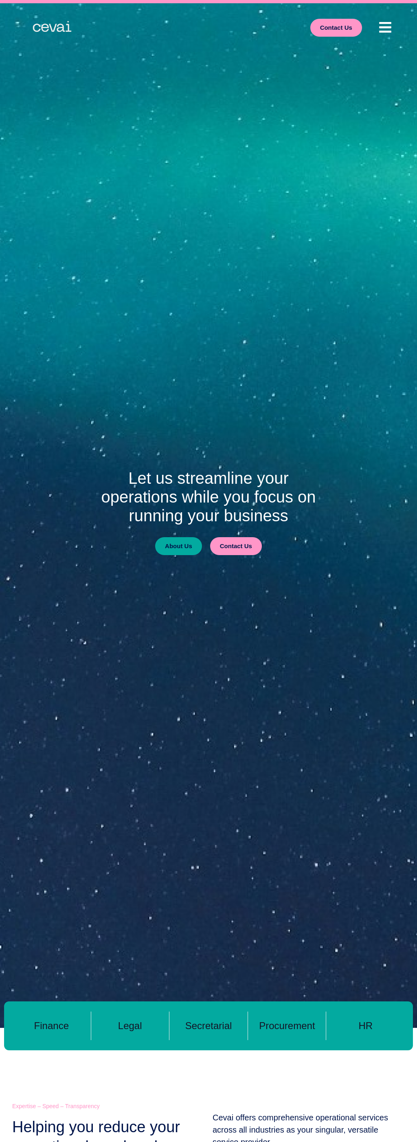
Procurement (287, 1025)
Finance (51, 1025)
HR (365, 1025)
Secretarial (208, 1025)
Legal (130, 1025)
